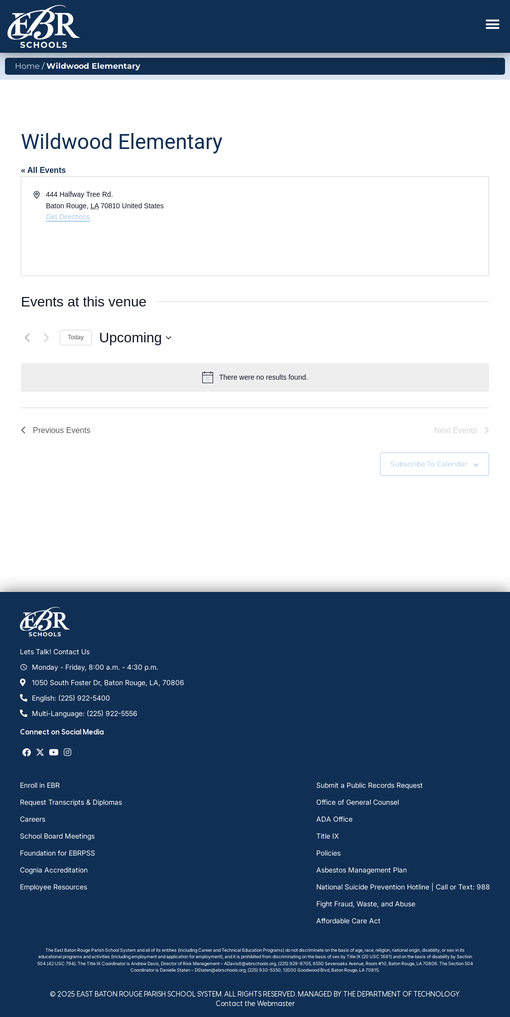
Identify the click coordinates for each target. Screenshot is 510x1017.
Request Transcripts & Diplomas (71, 802)
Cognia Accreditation (54, 870)
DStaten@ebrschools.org (220, 970)
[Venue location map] (371, 226)
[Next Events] (46, 338)
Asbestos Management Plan (361, 870)
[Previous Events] (27, 338)
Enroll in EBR (40, 785)
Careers (32, 819)
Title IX (327, 836)
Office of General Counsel (357, 802)
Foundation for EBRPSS (57, 853)
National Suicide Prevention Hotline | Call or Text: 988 (403, 886)
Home (27, 66)
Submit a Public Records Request (369, 785)
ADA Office (334, 819)
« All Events (43, 170)
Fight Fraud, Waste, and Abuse (365, 903)
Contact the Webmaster (255, 1003)
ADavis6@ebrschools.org (250, 963)
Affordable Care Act (348, 920)
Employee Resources (53, 886)
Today (76, 337)
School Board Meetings (57, 836)
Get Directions (68, 217)
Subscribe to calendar (429, 463)
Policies (328, 853)
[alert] (255, 377)
